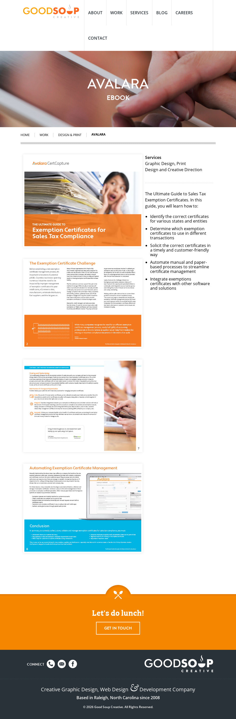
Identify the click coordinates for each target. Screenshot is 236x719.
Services (139, 13)
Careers (184, 13)
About (95, 13)
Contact (97, 38)
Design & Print (70, 135)
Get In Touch (118, 628)
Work (116, 13)
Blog (162, 13)
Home (25, 135)
